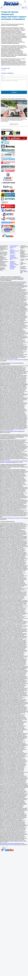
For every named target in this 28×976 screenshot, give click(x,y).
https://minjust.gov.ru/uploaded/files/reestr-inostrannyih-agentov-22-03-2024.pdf (12, 846)
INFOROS (26, 273)
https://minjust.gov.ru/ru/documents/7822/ (14, 520)
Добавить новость (14, 126)
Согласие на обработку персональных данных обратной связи (14, 259)
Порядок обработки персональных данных (14, 248)
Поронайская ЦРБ (5, 68)
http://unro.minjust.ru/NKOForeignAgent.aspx (15, 433)
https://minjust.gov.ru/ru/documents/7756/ (14, 361)
